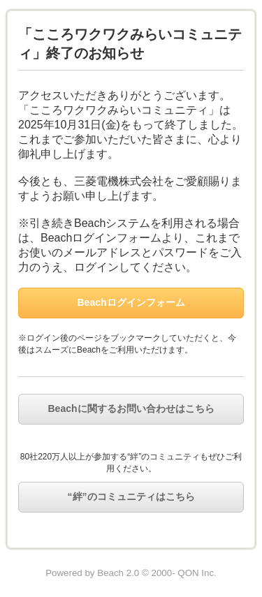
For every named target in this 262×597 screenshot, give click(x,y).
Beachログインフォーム (130, 302)
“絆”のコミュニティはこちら (131, 496)
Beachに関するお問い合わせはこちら (131, 408)
